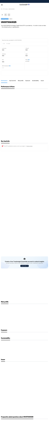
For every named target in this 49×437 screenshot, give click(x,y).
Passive (11, 18)
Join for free (24, 265)
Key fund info (12, 80)
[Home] (1, 8)
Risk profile (20, 80)
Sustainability (35, 80)
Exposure (27, 80)
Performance (4, 80)
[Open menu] (2, 5)
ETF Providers (5, 9)
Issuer (42, 80)
